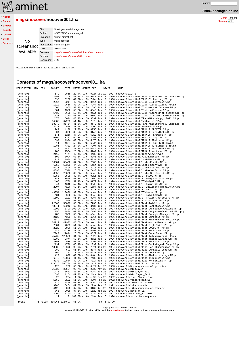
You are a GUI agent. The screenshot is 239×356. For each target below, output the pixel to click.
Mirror (224, 17)
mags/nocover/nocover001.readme (72, 56)
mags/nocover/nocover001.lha (70, 52)
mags (21, 19)
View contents (95, 52)
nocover (36, 19)
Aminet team (117, 354)
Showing (222, 21)
